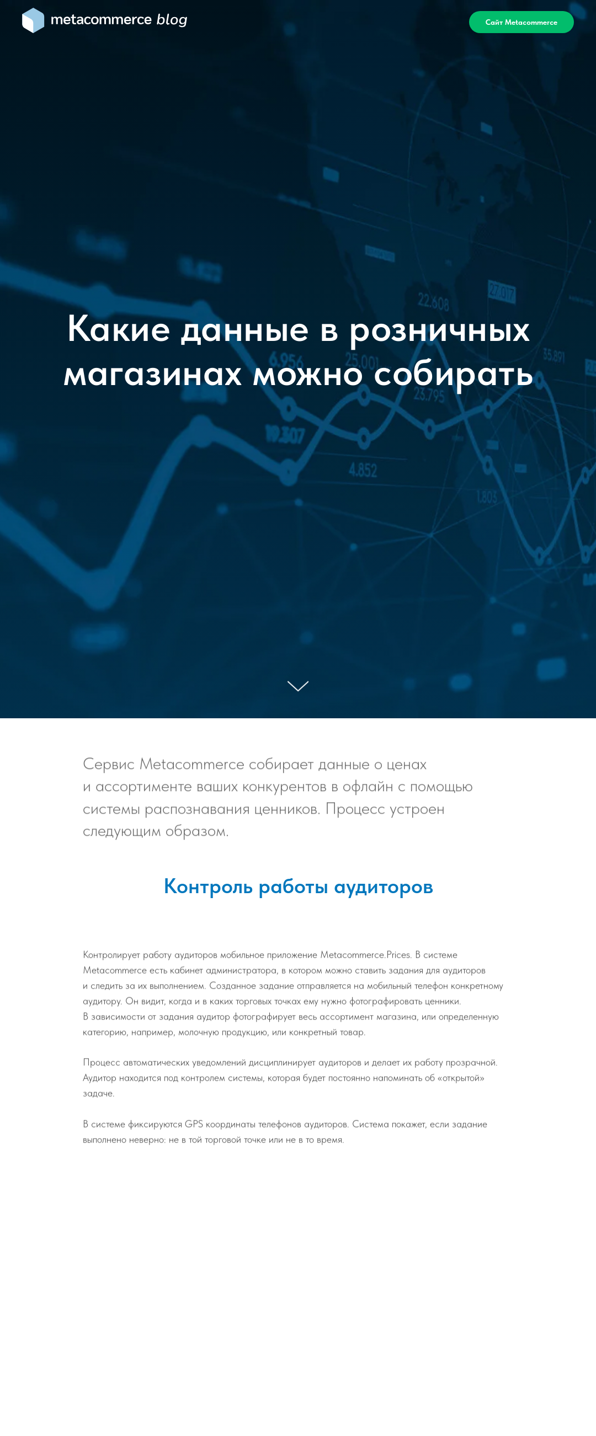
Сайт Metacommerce (521, 22)
